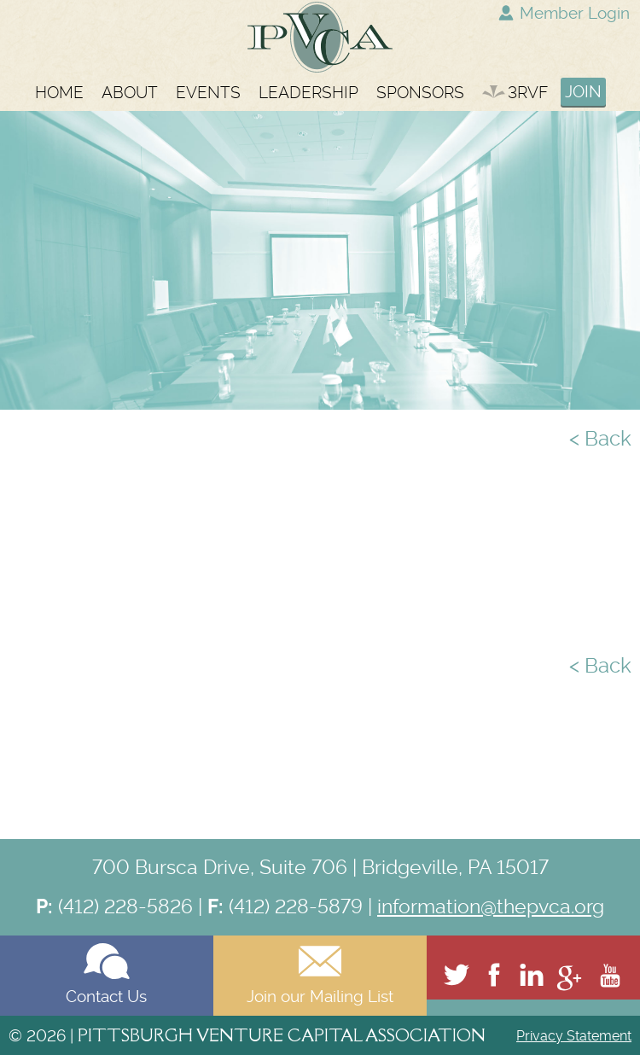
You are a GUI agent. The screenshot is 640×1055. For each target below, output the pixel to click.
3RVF (515, 92)
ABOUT (130, 92)
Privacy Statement (573, 1036)
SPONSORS (420, 92)
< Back (600, 439)
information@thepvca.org (490, 906)
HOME (59, 92)
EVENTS (208, 92)
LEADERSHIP (308, 92)
